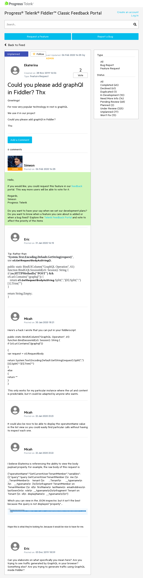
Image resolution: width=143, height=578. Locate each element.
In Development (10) (112, 95)
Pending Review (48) (112, 101)
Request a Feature (38, 36)
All (101, 61)
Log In (135, 15)
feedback (77, 186)
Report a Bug (105, 36)
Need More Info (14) (112, 98)
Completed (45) (109, 85)
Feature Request (110, 68)
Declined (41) (108, 88)
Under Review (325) (111, 108)
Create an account (128, 12)
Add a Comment (19, 140)
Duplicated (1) (108, 91)
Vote (80, 75)
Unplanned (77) (109, 111)
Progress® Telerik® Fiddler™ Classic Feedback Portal (53, 13)
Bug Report (107, 65)
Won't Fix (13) (108, 115)
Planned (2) (107, 105)
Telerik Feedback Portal (58, 217)
